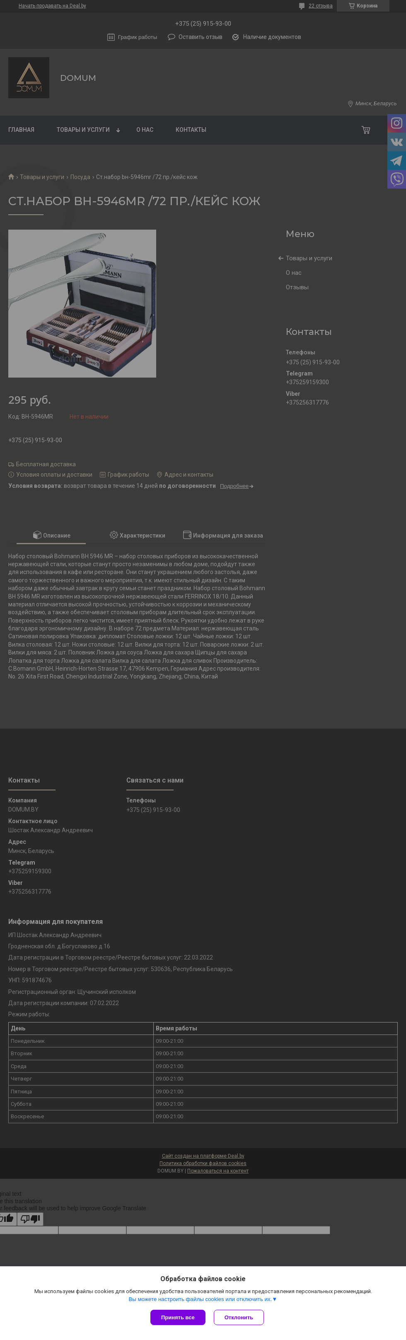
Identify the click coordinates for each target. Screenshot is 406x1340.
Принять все (178, 1317)
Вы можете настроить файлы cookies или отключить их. (200, 1299)
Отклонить (239, 1317)
